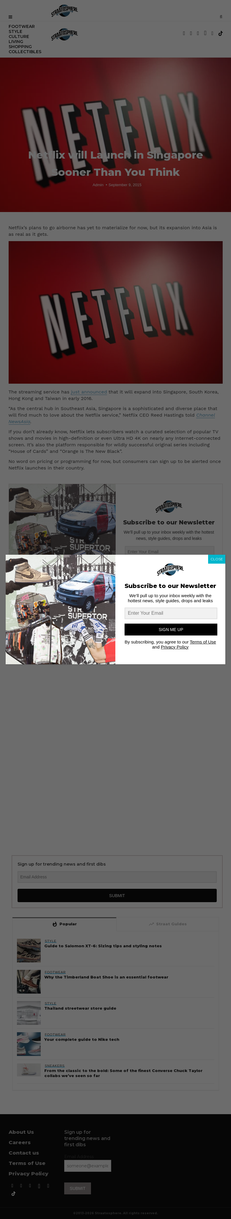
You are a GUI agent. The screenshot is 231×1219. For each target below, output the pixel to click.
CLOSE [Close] (216, 559)
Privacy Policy (174, 646)
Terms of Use (203, 641)
